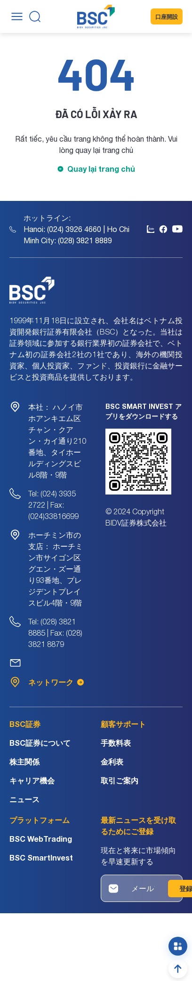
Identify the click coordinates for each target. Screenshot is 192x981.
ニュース (24, 799)
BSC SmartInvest (41, 857)
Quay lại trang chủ (101, 168)
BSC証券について (40, 742)
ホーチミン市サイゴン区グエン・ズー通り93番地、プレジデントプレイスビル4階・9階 (55, 569)
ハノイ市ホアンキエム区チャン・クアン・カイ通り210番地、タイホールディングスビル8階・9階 (57, 441)
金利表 (112, 761)
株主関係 (24, 761)
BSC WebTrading (40, 838)
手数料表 (116, 742)
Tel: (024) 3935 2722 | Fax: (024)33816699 (53, 504)
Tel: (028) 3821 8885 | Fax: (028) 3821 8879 (55, 632)
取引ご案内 (119, 780)
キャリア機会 (32, 780)
